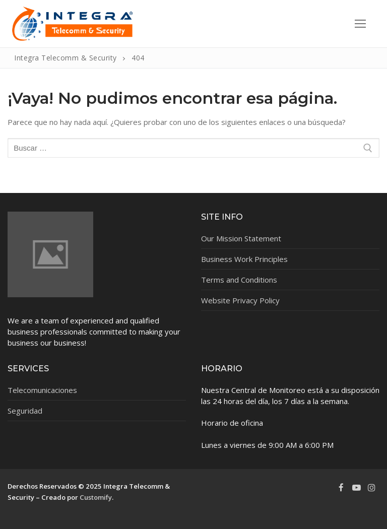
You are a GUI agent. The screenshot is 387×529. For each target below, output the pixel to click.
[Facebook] (341, 488)
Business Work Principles (244, 259)
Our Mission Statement (241, 238)
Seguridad (25, 411)
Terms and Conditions (239, 280)
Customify (96, 497)
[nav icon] (360, 24)
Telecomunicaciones (42, 390)
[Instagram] (372, 488)
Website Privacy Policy (240, 300)
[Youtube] (356, 488)
